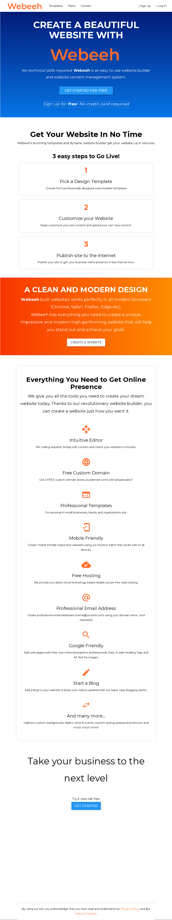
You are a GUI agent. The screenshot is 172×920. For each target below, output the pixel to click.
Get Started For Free (86, 91)
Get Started (86, 806)
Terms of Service (86, 913)
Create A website (86, 342)
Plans (72, 6)
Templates (56, 6)
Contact (87, 6)
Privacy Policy (130, 909)
